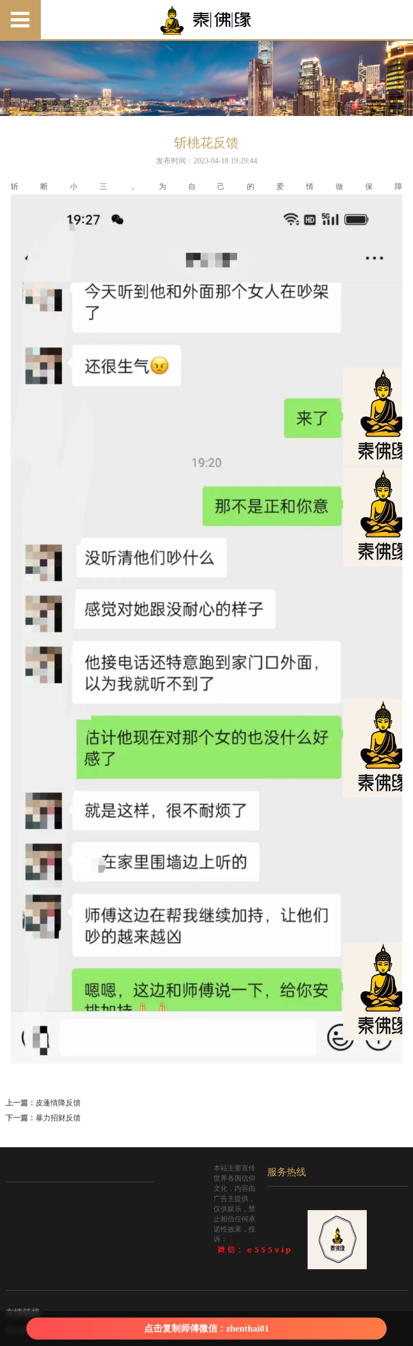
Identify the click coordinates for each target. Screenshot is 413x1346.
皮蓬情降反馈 (58, 1103)
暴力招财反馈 (58, 1118)
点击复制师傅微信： (206, 1328)
